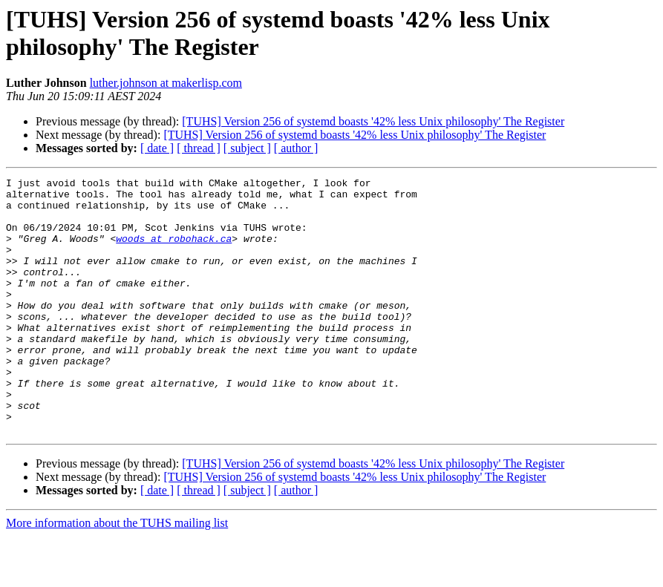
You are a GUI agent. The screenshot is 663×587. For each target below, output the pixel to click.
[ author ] (296, 148)
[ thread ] (199, 148)
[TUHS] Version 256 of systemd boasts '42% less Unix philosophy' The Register (373, 121)
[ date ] (157, 148)
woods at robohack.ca (174, 251)
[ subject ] (247, 148)
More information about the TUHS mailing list (117, 574)
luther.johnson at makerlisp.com (166, 82)
